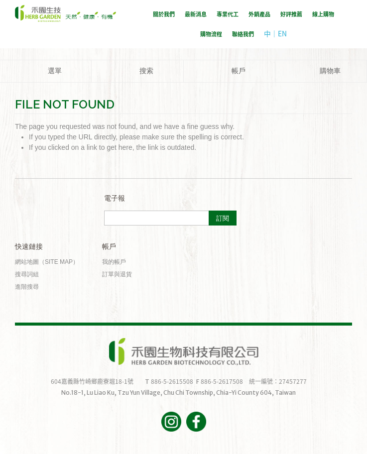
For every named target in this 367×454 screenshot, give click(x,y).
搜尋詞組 (27, 274)
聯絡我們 (243, 34)
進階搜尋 (27, 286)
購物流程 (211, 34)
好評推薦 (291, 14)
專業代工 (228, 14)
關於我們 (164, 14)
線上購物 (323, 14)
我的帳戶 (114, 261)
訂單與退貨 (117, 274)
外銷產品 (259, 14)
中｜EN (275, 33)
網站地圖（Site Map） (47, 261)
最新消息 (196, 14)
